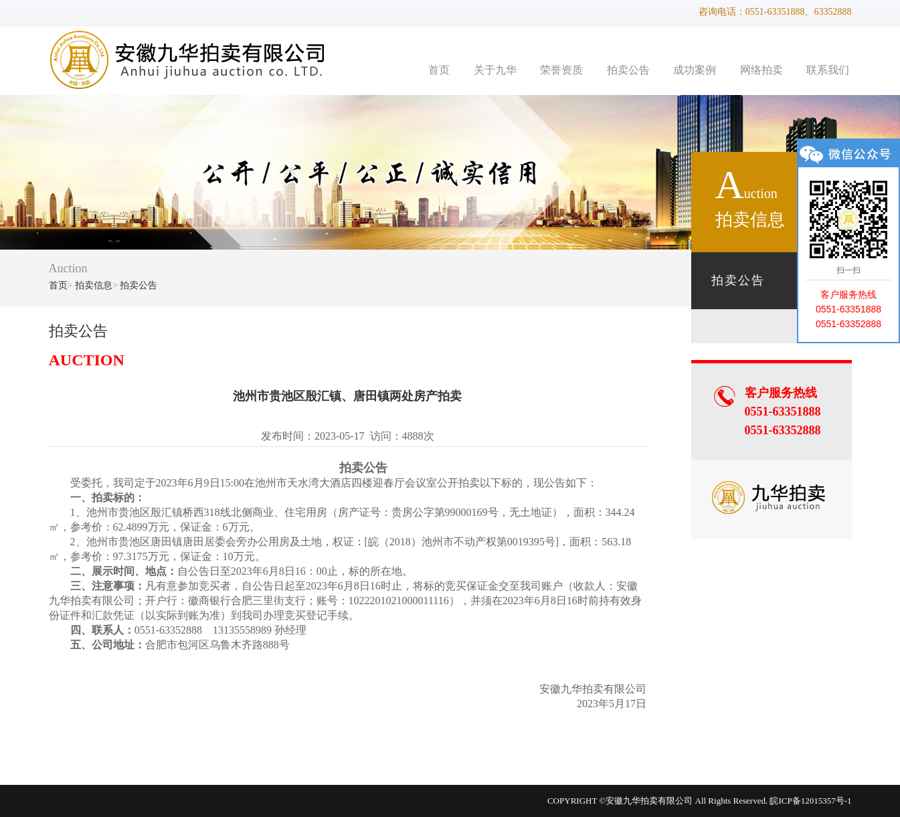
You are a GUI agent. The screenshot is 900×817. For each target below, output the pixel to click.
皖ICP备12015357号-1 (810, 801)
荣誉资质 (561, 70)
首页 (439, 70)
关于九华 (495, 70)
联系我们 (827, 70)
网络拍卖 (761, 70)
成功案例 (694, 70)
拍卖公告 (628, 70)
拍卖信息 (93, 285)
